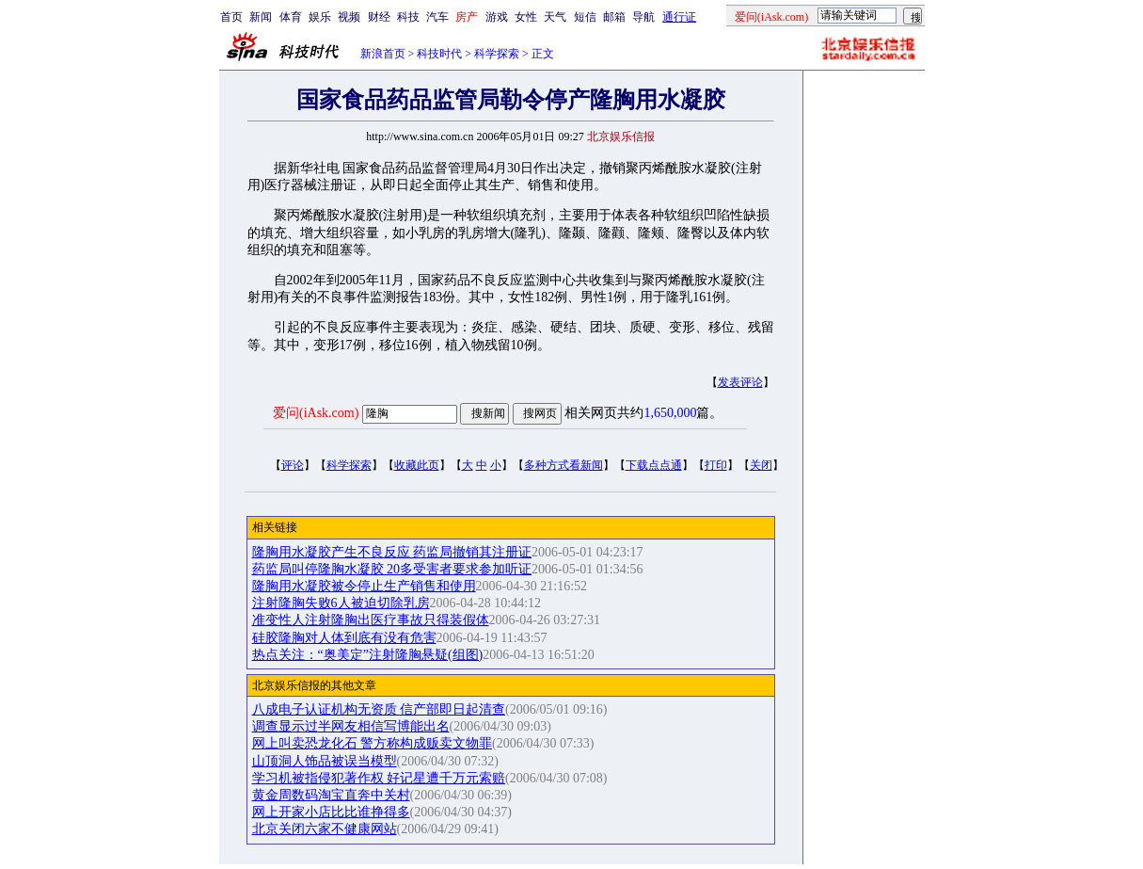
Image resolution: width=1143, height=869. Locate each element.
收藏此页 (416, 465)
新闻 (260, 17)
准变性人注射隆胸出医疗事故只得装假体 (370, 620)
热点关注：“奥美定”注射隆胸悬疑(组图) (368, 655)
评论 (292, 465)
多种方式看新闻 (563, 465)
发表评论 (740, 382)
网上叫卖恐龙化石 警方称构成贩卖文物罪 (372, 743)
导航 (643, 17)
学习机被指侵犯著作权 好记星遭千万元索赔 (379, 778)
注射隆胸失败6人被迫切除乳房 (341, 603)
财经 (379, 17)
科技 (408, 17)
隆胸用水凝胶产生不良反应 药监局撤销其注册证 (392, 552)
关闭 (761, 465)
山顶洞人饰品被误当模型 (324, 761)
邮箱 (614, 17)
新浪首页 (382, 53)
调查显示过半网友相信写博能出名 (351, 726)
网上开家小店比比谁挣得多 (331, 812)
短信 (585, 17)
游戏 (496, 17)
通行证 (679, 17)
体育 (290, 17)
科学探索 (496, 53)
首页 (231, 17)
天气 (555, 17)
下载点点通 (654, 465)
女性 (526, 17)
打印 (716, 465)
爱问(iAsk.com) (315, 413)
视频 (349, 17)
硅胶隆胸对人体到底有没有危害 (344, 638)
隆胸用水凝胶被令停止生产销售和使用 (364, 586)
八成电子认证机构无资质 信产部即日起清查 (379, 709)
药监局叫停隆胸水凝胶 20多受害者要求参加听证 (392, 569)
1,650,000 (669, 413)
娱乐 (320, 17)
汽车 (437, 17)
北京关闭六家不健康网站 (324, 829)
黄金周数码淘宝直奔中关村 (331, 795)
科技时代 (439, 53)
